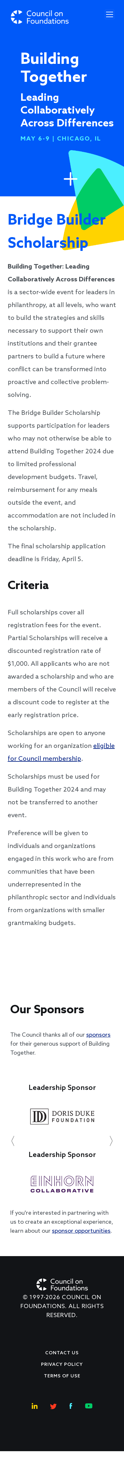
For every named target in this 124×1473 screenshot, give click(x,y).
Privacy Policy (62, 1364)
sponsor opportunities (81, 1231)
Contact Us (62, 1353)
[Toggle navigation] (109, 14)
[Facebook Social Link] (71, 1405)
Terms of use (62, 1376)
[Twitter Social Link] (53, 1405)
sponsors (98, 1035)
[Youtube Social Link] (89, 1405)
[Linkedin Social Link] (34, 1405)
